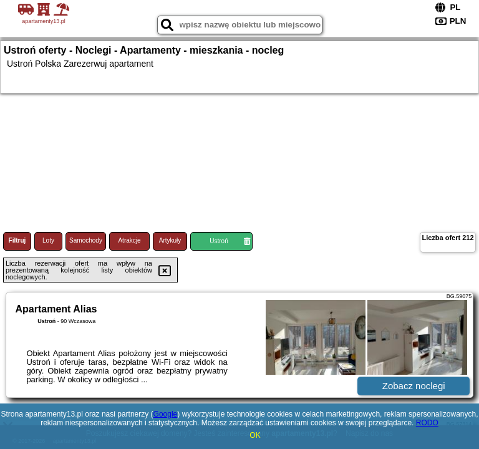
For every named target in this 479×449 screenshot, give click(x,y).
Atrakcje (129, 240)
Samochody (85, 240)
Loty (48, 240)
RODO (427, 422)
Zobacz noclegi (413, 385)
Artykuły (170, 240)
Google (165, 414)
